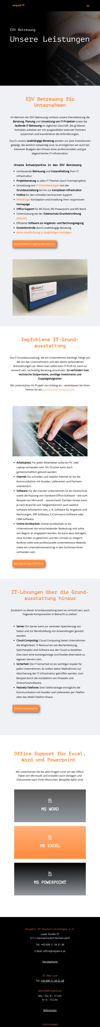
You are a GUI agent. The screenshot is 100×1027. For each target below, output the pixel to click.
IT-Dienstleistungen (47, 185)
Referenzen (50, 1010)
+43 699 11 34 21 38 (52, 980)
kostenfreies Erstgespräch (58, 389)
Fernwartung (50, 961)
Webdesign (23, 199)
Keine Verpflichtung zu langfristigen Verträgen (43, 232)
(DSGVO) (21, 218)
